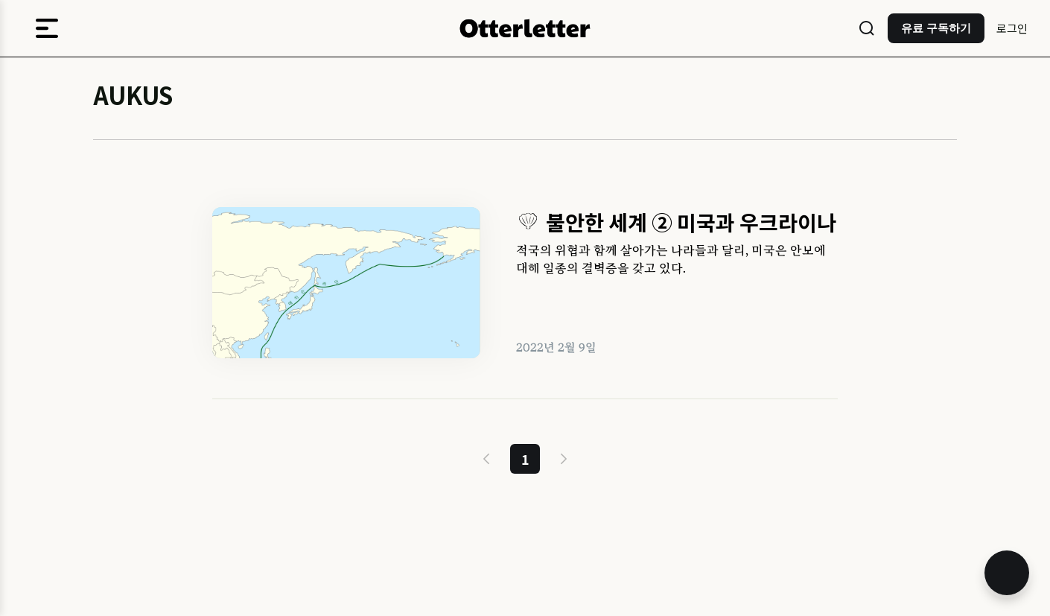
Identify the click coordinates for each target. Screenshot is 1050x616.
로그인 (1012, 28)
